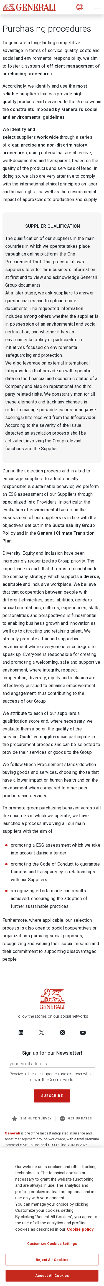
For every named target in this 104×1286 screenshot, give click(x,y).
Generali (12, 1133)
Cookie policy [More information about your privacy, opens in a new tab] (80, 1230)
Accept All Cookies (52, 1277)
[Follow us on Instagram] (62, 1032)
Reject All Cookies (52, 1261)
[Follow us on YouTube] (83, 1032)
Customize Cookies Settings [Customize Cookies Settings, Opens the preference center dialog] (52, 1245)
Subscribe (52, 1096)
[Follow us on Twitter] (41, 1032)
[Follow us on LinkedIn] (21, 1032)
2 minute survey (32, 1118)
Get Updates (76, 1118)
